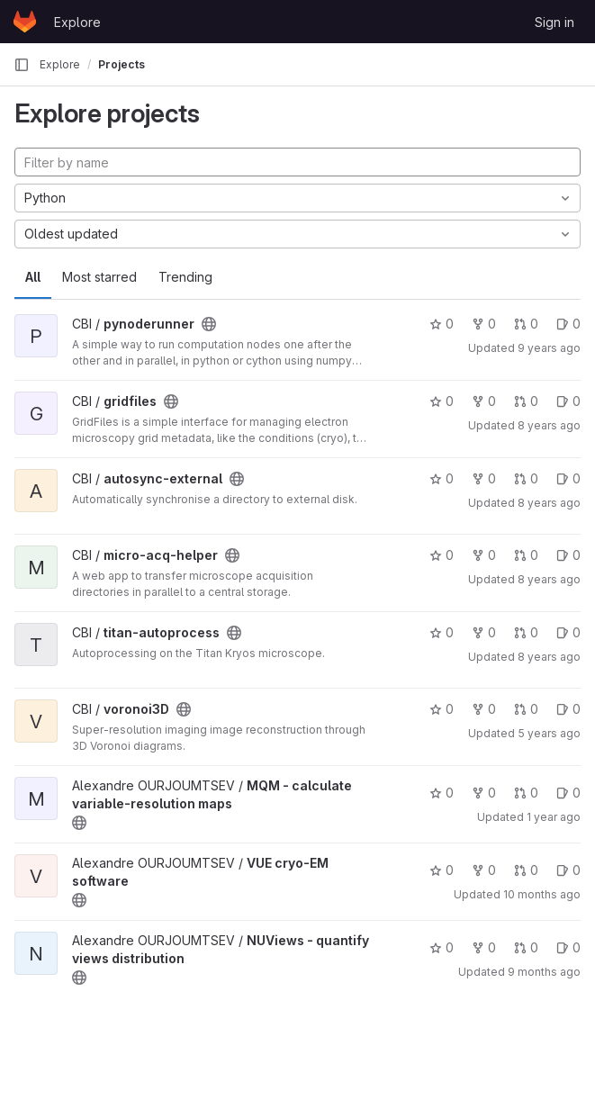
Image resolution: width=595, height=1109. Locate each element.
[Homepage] (25, 21)
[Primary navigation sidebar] (21, 64)
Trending (185, 276)
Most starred (99, 276)
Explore (77, 22)
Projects (121, 64)
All (33, 276)
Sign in (554, 22)
